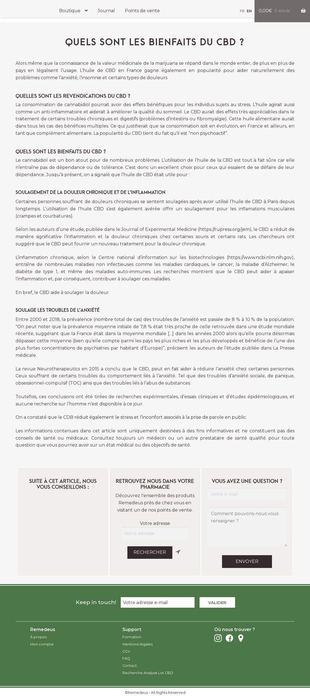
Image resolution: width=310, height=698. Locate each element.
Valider (217, 602)
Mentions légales (137, 644)
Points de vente (142, 10)
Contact (129, 666)
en (249, 11)
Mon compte (42, 644)
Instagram (218, 638)
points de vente (174, 510)
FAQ (126, 658)
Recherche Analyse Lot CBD (147, 673)
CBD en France (123, 70)
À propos (38, 637)
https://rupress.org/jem (224, 229)
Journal (106, 10)
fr (242, 11)
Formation (131, 637)
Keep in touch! (96, 602)
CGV (126, 651)
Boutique (69, 10)
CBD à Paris (265, 201)
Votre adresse (155, 523)
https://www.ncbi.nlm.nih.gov (260, 257)
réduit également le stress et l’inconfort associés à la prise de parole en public (160, 417)
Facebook (229, 638)
